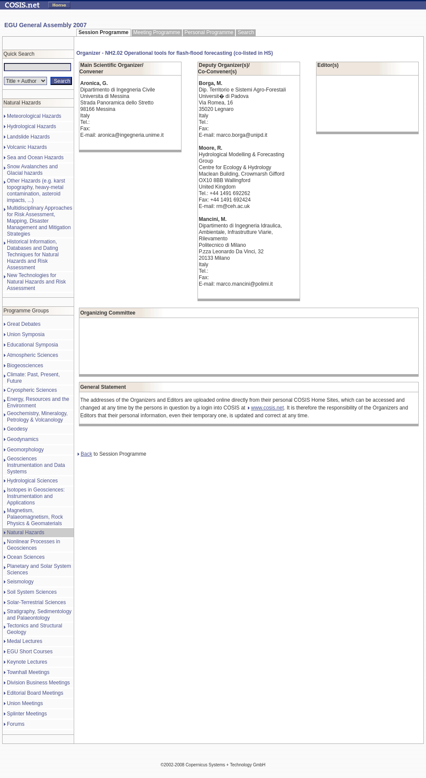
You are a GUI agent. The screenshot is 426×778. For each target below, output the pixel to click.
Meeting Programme (156, 32)
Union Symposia (25, 334)
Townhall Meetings (28, 672)
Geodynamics (22, 439)
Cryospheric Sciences (32, 390)
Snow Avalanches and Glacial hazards (32, 170)
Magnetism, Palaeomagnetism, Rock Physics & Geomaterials (35, 516)
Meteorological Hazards (34, 116)
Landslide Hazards (28, 137)
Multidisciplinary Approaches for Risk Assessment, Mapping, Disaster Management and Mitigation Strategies (39, 221)
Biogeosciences (25, 365)
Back (85, 454)
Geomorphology (25, 450)
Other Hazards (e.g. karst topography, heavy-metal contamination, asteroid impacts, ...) (36, 190)
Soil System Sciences (31, 592)
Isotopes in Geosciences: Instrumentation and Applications (36, 496)
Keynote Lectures (27, 662)
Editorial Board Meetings (35, 693)
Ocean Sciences (25, 557)
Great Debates (24, 324)
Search (246, 32)
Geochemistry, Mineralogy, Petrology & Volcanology (37, 416)
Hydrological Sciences (32, 481)
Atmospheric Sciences (32, 355)
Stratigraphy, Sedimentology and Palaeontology (39, 614)
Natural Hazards (25, 532)
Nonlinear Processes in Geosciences (33, 545)
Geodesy (17, 429)
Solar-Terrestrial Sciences (36, 602)
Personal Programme (209, 32)
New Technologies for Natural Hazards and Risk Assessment (36, 281)
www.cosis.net (266, 408)
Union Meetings (25, 703)
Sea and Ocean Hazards (35, 157)
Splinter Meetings (27, 714)
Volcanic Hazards (27, 147)
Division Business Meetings (38, 683)
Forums (16, 724)
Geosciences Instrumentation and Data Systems (36, 465)
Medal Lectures (24, 641)
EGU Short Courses (30, 652)
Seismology (20, 582)
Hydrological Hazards (31, 126)
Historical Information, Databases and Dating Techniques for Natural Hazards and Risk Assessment (33, 255)
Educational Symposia (32, 345)
